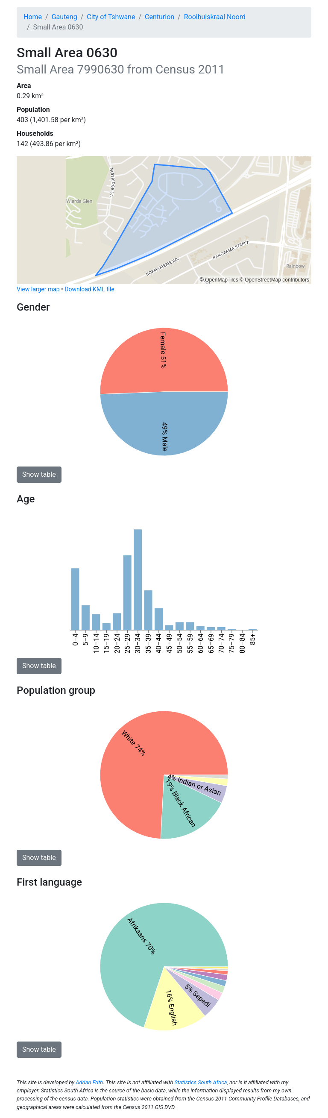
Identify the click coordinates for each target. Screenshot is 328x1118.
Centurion (159, 17)
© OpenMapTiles (219, 280)
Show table (39, 474)
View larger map (38, 289)
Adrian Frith (89, 1082)
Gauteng (64, 17)
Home (32, 17)
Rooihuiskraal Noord (215, 17)
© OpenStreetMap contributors (274, 280)
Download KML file (89, 289)
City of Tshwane (111, 17)
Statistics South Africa (200, 1082)
